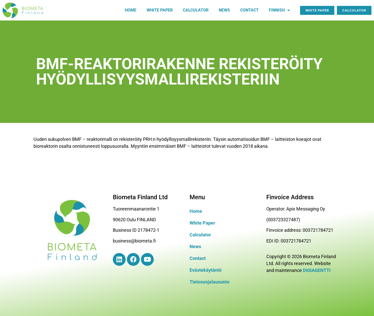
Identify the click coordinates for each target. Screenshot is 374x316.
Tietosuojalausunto (209, 282)
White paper (160, 10)
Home (130, 10)
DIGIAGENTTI (317, 270)
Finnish (279, 10)
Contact (249, 10)
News (224, 10)
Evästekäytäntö (206, 270)
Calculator (195, 10)
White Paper (202, 223)
